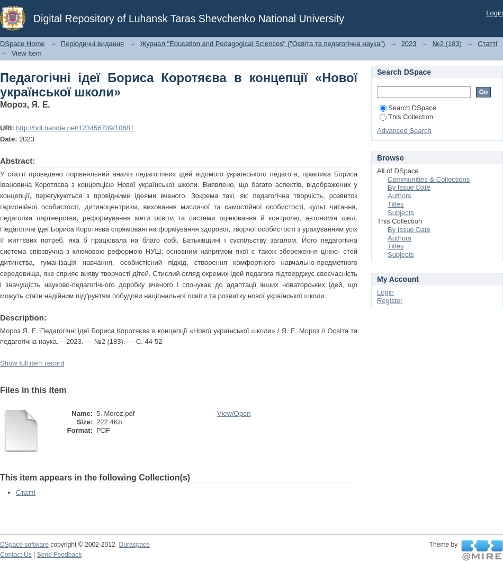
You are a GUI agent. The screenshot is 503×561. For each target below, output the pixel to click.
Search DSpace (408, 108)
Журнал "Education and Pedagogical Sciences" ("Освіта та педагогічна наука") (262, 44)
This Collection (406, 117)
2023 (409, 44)
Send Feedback (59, 554)
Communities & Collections (429, 179)
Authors (399, 196)
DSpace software (24, 544)
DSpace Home (22, 44)
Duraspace (134, 544)
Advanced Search (404, 131)
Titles (396, 204)
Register (389, 301)
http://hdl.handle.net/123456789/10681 (75, 128)
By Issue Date (409, 187)
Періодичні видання (92, 44)
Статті (487, 44)
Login (494, 13)
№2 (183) (447, 44)
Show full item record (32, 363)
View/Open (233, 413)
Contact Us (16, 554)
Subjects (401, 213)
